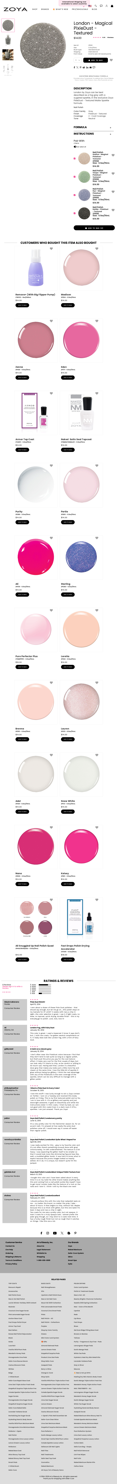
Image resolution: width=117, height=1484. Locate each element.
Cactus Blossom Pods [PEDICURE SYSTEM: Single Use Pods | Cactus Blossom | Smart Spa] (16, 1365)
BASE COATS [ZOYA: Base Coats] (45, 1283)
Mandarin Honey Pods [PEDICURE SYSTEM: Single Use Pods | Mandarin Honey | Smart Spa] (16, 1353)
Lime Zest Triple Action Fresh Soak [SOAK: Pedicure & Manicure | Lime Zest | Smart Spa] (21, 1384)
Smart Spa (72, 1260)
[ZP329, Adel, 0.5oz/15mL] (35, 778)
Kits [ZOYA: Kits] (42, 1291)
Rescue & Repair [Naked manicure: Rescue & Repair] (14, 1287)
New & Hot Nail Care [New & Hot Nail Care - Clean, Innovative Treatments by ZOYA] (48, 1299)
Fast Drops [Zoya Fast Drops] (78, 1322)
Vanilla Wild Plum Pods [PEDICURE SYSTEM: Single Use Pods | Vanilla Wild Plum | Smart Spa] (17, 1349)
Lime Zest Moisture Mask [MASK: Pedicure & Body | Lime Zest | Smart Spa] (50, 1423)
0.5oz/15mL (85, 47)
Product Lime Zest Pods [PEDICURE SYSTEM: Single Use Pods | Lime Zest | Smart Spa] (50, 1357)
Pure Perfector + (47, 1431)
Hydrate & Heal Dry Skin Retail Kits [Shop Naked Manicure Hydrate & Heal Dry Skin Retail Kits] (87, 1357)
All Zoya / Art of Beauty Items (52, 1470)
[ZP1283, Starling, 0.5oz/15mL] (81, 561)
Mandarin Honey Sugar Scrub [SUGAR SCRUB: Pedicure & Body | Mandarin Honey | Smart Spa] (85, 1396)
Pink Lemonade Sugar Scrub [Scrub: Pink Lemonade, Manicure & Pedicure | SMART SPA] (19, 1314)
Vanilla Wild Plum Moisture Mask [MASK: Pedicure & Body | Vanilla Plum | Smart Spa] (21, 1423)
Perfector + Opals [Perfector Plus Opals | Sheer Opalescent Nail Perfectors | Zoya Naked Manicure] (14, 1431)
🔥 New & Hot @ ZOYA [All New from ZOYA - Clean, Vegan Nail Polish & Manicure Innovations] (82, 1373)
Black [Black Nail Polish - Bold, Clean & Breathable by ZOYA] (10, 1338)
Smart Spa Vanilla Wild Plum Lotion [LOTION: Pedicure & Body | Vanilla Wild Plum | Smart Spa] (54, 1439)
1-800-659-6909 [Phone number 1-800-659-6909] (43, 1260)
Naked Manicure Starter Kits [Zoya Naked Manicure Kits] (84, 1462)
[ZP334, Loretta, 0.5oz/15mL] (81, 634)
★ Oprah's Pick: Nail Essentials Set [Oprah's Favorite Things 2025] (54, 1415)
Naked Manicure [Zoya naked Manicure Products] (47, 1466)
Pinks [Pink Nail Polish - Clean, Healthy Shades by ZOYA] (43, 1314)
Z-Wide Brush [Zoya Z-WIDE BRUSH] (13, 1466)
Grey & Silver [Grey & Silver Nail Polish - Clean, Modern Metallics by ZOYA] (79, 1365)
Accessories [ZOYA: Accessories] (13, 1291)
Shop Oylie (45, 1377)
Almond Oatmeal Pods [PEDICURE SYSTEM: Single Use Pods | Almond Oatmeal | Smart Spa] (49, 1345)
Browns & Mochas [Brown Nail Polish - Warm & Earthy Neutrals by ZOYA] (81, 1334)
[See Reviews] (103, 37)
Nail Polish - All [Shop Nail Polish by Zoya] (47, 1318)
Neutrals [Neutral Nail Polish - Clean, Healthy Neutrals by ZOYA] (11, 1307)
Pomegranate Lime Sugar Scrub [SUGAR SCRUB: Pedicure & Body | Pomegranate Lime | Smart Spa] (20, 1400)
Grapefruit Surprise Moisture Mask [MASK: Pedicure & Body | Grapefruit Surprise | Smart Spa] (54, 1427)
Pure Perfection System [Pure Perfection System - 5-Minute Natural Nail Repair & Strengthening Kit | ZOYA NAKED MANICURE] (82, 1431)
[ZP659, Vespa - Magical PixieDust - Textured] (93, 178)
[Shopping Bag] (112, 6)
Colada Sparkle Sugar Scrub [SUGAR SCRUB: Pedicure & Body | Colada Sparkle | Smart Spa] (51, 1392)
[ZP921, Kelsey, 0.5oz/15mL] (81, 851)
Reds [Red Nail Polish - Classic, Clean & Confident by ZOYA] (76, 1314)
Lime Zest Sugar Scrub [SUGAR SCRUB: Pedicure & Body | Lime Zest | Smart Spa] (49, 1400)
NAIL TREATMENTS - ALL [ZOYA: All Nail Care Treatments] (82, 1388)
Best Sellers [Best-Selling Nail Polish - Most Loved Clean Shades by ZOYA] (12, 1330)
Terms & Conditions (14, 1260)
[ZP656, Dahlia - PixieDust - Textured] (93, 213)
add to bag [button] (93, 60)
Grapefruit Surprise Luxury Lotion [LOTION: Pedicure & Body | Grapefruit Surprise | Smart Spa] (86, 1439)
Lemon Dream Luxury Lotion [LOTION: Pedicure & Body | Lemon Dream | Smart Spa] (19, 1443)
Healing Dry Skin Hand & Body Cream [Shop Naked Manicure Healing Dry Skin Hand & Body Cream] (88, 1377)
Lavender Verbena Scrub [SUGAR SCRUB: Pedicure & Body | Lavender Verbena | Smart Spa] (17, 1411)
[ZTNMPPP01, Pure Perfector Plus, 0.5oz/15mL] (35, 634)
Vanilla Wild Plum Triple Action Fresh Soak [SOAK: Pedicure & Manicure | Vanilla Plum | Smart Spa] (55, 1380)
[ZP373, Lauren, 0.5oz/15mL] (81, 706)
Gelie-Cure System (76, 1253)
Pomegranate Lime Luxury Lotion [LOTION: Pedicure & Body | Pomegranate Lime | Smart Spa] (21, 1439)
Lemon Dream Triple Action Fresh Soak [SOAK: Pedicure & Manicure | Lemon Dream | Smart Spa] (55, 1388)
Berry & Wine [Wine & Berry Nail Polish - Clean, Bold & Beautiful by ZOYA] (46, 1369)
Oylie (70, 1264)
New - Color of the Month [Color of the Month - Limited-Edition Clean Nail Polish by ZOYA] (83, 1307)
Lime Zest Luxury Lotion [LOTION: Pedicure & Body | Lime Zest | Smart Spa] (83, 1435)
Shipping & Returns (13, 1257)
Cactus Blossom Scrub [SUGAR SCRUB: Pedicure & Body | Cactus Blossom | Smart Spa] (49, 1411)
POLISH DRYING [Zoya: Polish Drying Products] (79, 1283)
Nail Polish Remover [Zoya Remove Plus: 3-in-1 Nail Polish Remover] (81, 1450)
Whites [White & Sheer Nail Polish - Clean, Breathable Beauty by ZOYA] (11, 1369)
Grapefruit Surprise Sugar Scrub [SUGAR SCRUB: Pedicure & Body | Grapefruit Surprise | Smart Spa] (20, 1404)
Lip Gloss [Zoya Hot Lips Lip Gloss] (77, 1318)
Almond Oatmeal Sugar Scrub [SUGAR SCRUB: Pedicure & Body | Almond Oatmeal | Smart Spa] (52, 1408)
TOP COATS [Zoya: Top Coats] (12, 1283)
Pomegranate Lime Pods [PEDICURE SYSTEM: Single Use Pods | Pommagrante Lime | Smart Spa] (17, 1357)
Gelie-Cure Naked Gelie (17, 1408)
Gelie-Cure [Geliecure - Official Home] (12, 1470)
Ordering (9, 1253)
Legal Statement (43, 1250)
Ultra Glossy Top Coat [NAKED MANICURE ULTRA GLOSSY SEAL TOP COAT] (16, 1454)
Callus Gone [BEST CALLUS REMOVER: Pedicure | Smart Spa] (78, 1466)
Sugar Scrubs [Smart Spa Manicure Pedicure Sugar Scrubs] (13, 1396)
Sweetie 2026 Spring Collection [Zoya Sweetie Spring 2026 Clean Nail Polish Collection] (85, 1303)
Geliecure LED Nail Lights (50, 1446)
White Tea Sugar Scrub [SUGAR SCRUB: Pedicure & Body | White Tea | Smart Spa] (82, 1404)
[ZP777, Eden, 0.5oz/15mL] (81, 344)
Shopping (41, 1257)
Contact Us (10, 1246)
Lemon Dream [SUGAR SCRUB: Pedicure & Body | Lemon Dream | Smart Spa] (46, 1404)
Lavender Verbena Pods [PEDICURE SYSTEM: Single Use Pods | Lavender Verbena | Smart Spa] (83, 1361)
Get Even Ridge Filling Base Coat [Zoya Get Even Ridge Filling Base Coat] (86, 1330)
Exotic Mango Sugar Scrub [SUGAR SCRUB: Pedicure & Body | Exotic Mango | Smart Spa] (84, 1400)
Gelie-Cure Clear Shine (49, 1419)
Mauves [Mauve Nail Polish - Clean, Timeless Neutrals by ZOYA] (77, 1369)
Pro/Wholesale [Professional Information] (80, 9)
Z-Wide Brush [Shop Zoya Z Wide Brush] (13, 1377)
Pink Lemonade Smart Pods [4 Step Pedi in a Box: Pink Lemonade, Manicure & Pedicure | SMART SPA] (51, 1307)
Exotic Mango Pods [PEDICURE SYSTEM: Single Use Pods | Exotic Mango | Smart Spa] (81, 1349)
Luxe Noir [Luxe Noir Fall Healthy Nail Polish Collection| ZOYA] (12, 1345)
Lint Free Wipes (80, 1454)
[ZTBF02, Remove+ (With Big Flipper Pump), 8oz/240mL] (35, 272)
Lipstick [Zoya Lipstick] (77, 1310)
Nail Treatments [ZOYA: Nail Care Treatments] (47, 1454)
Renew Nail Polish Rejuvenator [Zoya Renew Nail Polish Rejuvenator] (20, 1334)
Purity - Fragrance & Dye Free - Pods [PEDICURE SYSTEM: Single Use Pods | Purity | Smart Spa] (88, 1341)
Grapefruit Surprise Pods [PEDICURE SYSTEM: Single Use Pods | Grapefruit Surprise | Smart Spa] (50, 1353)
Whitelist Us (42, 1253)
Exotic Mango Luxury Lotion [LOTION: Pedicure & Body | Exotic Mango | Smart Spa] (51, 1435)
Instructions (92, 133)
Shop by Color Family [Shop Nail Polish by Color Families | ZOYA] (49, 1330)
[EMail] (90, 67)
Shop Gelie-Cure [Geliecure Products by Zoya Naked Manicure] (47, 1361)
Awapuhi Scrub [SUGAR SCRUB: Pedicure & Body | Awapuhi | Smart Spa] (79, 1411)
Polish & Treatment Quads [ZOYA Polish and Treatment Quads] (84, 1291)
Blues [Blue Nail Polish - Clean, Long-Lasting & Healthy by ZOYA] (76, 1326)
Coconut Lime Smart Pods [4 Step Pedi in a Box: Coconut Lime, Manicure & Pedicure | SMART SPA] (51, 1310)
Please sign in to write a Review (12, 987)
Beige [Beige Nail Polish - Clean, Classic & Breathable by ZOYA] (10, 1373)
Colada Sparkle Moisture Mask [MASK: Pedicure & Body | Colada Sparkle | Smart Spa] (85, 1419)
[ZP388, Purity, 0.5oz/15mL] (35, 489)
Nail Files (44, 1450)
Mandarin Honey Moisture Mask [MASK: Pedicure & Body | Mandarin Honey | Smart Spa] (86, 1423)
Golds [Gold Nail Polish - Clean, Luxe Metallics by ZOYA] (10, 1341)
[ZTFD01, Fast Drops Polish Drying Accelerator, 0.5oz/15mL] (81, 925)
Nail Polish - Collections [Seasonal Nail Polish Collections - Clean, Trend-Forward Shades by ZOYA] (50, 1322)
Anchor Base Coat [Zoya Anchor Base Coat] (15, 1318)
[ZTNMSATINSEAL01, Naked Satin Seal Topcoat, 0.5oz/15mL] (81, 417)
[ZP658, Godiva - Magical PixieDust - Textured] (93, 159)
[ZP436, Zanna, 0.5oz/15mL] (35, 344)
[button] (16, 9)
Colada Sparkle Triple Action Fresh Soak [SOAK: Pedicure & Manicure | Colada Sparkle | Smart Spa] (22, 1392)
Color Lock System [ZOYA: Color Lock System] (81, 1287)
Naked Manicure (75, 1250)
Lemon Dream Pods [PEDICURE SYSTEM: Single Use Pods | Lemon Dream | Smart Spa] (48, 1349)
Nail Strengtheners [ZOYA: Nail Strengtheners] (48, 1287)
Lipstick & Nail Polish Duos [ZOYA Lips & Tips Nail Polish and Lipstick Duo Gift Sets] (51, 1295)
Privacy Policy (11, 1264)
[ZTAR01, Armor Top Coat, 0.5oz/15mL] (35, 417)
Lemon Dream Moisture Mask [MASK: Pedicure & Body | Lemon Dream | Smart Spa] (85, 1427)
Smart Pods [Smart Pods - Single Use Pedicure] (12, 1462)
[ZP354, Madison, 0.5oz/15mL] (81, 272)
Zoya (70, 1246)
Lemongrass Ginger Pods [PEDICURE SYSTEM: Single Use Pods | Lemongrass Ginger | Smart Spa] (83, 1345)
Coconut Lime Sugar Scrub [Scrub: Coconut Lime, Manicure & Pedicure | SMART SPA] (18, 1310)
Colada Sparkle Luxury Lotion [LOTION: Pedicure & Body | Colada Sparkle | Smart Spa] (52, 1443)
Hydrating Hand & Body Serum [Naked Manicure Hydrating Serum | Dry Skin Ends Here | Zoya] (20, 1419)
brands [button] (45, 9)
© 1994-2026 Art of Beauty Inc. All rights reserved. (58, 1477)
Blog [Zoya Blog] (94, 9)
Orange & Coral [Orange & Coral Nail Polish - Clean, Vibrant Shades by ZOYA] (47, 1373)
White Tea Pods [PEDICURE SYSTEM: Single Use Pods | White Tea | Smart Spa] (80, 1353)
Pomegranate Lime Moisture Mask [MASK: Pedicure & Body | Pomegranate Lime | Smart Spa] (21, 1427)
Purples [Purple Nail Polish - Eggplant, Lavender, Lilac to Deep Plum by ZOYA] (44, 1326)
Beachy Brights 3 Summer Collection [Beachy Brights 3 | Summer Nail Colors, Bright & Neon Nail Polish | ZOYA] (88, 1299)
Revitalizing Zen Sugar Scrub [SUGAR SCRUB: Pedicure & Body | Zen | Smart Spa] (19, 1415)
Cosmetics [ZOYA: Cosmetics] (45, 1462)
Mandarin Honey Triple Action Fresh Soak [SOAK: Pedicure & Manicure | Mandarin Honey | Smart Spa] (88, 1384)
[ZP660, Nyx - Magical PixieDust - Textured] (93, 196)
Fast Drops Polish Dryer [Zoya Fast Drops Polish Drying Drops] (17, 1322)
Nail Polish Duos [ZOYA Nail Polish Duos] (14, 1295)
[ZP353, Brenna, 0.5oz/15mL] (35, 706)
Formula (92, 127)
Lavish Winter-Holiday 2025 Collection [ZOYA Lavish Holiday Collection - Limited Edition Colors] (22, 1303)
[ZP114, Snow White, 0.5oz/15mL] (81, 778)
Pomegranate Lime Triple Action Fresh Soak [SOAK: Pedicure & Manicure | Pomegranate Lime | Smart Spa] (55, 1384)
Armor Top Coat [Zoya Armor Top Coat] (14, 1326)
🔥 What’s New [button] (60, 9)
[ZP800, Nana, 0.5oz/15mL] (35, 851)
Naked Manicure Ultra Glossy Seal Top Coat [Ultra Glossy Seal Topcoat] (88, 1415)
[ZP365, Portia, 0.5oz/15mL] (81, 489)
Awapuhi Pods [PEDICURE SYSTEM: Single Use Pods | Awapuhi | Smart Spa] (46, 1365)
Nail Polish (78, 107)
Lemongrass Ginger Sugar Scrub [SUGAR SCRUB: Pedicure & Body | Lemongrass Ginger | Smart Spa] (86, 1392)
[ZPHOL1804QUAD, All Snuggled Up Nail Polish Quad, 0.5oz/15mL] (35, 924)
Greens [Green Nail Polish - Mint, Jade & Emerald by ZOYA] (44, 1334)
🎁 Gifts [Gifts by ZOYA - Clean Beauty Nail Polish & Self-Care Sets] (44, 1341)
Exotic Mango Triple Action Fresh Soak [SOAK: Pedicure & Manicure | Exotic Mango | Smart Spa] (88, 1380)
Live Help (9, 1250)
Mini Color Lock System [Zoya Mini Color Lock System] (50, 1338)
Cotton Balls (78, 1443)
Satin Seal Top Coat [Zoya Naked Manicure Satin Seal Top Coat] (48, 1458)
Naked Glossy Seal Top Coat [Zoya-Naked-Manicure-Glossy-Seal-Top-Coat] (19, 1458)
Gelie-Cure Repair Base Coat (19, 1380)
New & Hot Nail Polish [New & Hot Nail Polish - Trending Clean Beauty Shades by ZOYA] (16, 1299)
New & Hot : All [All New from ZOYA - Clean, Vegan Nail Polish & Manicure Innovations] (79, 1295)
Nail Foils (77, 1458)
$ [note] (96, 166)
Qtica (70, 1257)
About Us (40, 1246)
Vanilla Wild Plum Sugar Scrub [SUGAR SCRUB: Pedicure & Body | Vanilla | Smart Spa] (52, 1396)
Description (83, 88)
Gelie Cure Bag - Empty (83, 1446)
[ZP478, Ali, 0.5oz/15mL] (35, 561)
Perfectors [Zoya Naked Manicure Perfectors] (12, 1446)
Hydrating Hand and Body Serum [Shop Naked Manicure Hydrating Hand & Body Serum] (86, 1408)
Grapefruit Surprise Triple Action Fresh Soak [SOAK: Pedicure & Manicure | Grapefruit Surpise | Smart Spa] (22, 1388)
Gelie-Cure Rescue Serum (18, 1361)
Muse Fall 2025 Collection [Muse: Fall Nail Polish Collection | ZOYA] (51, 1303)
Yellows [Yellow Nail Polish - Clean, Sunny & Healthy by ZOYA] (77, 1338)
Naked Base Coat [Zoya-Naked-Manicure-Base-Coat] (14, 1450)
